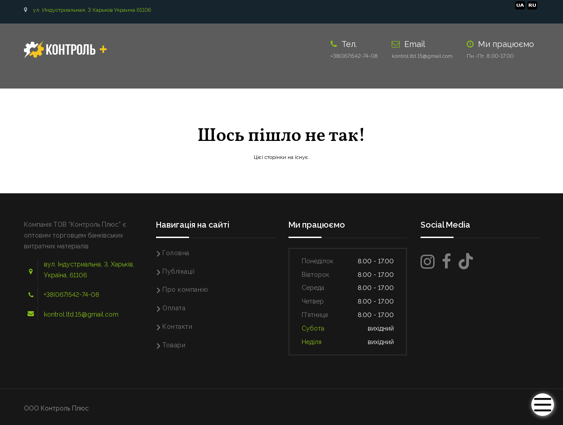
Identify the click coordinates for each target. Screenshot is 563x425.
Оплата (173, 308)
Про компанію (185, 289)
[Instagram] (428, 262)
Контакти (177, 326)
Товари (173, 345)
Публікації (178, 271)
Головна (175, 253)
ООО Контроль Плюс (56, 408)
